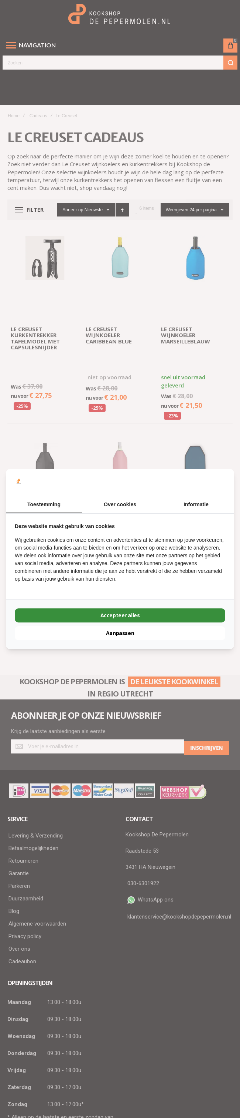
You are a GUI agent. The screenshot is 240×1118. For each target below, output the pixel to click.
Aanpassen (120, 633)
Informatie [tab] (196, 504)
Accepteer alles (120, 615)
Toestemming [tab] (44, 504)
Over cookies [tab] (120, 504)
